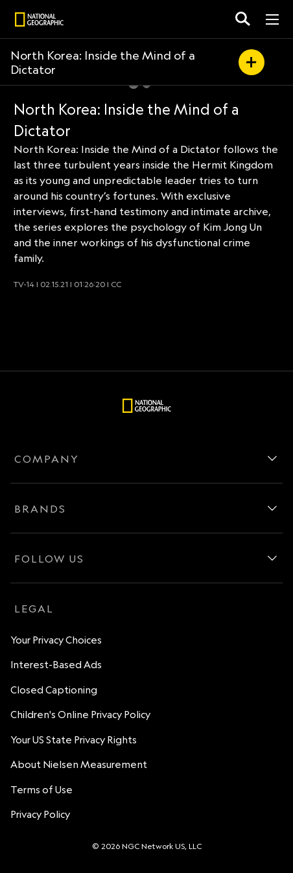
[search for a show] (242, 19)
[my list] (251, 62)
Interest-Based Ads (56, 664)
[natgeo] (39, 21)
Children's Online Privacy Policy (80, 714)
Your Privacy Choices (56, 640)
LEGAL (34, 608)
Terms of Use (41, 790)
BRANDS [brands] (40, 509)
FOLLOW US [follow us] (49, 559)
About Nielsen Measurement (78, 764)
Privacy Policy (40, 814)
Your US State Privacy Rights (73, 740)
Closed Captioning (53, 690)
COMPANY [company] (46, 459)
